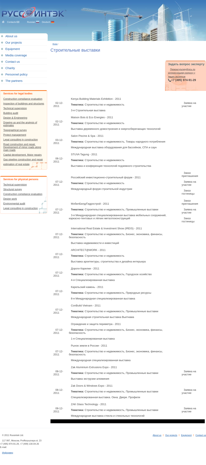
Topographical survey (15, 130)
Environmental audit (14, 203)
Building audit (10, 113)
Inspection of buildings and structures (23, 103)
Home (55, 44)
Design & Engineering (15, 117)
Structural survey (12, 189)
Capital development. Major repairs (22, 154)
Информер (7, 452)
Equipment (12, 49)
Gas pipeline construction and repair (23, 159)
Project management (14, 134)
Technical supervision (15, 108)
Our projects (13, 42)
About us (11, 36)
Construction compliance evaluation (22, 98)
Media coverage (16, 55)
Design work (10, 198)
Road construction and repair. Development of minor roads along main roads (22, 147)
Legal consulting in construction (20, 139)
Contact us (12, 61)
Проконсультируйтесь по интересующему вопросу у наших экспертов (181, 73)
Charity (10, 68)
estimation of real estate (16, 164)
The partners (13, 80)
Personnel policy (16, 74)
